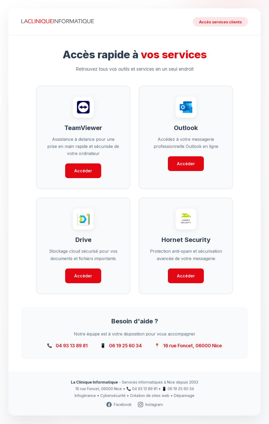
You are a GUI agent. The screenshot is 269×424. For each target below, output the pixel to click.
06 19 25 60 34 (125, 345)
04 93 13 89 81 (72, 345)
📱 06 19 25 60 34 (178, 388)
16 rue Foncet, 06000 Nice (192, 345)
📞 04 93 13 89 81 (141, 388)
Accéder (83, 170)
